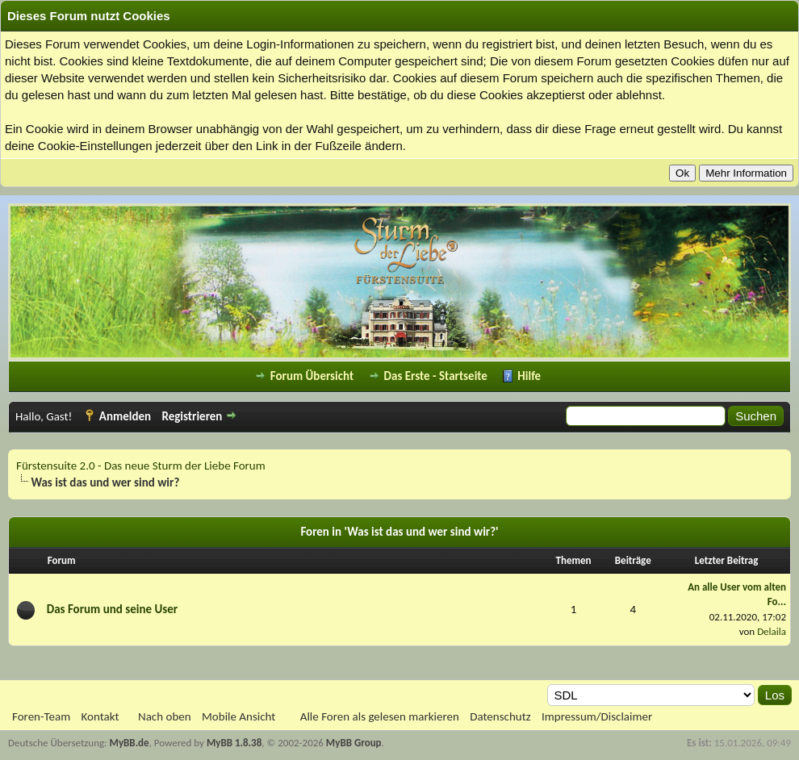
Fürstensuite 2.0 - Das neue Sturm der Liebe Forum (141, 465)
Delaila (771, 631)
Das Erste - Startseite (435, 376)
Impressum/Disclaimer (597, 716)
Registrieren (191, 416)
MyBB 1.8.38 (234, 743)
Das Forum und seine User (112, 609)
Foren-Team (41, 716)
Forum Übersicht (311, 376)
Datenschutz (500, 716)
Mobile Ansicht (238, 716)
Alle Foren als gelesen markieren (379, 716)
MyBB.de (129, 743)
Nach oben (164, 716)
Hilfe (529, 376)
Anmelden (125, 416)
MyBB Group (354, 743)
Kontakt (100, 716)
